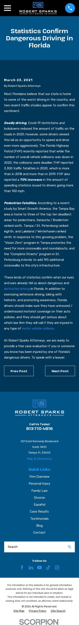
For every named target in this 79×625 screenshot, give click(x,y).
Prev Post (19, 371)
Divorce (39, 498)
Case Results (39, 511)
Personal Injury (39, 483)
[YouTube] (39, 567)
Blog (39, 525)
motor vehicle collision (38, 328)
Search (13, 547)
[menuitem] (18, 611)
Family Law (39, 491)
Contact (39, 532)
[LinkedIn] (31, 567)
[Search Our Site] (69, 547)
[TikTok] (48, 567)
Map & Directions (39, 459)
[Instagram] (57, 567)
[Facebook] (22, 567)
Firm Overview (39, 477)
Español (39, 504)
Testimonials (39, 519)
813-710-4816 (39, 428)
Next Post (60, 371)
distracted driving (17, 289)
